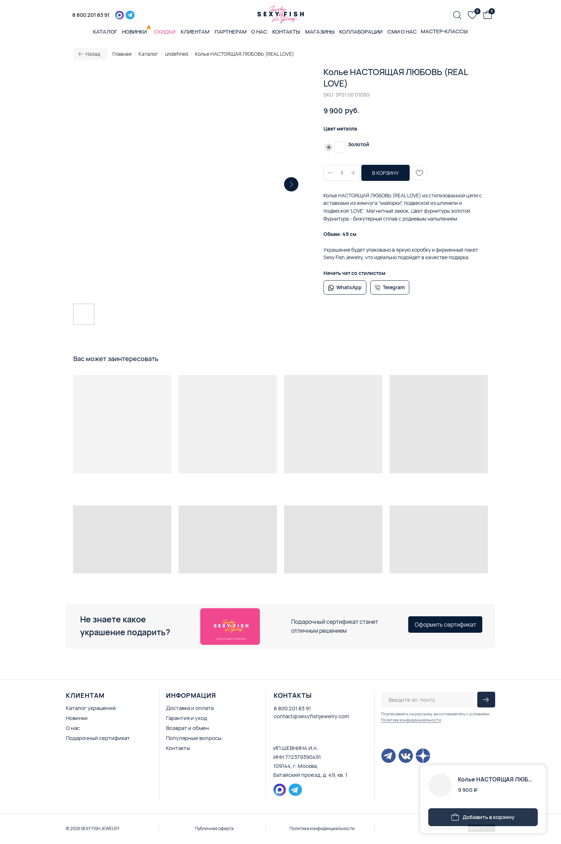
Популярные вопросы (193, 738)
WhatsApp (349, 287)
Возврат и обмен (187, 728)
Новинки (77, 718)
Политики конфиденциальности (411, 719)
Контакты (178, 748)
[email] (428, 699)
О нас (73, 728)
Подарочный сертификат (98, 738)
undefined (176, 53)
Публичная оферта (214, 828)
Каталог (148, 53)
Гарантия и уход (186, 718)
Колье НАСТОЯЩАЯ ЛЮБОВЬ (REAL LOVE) (244, 53)
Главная (122, 53)
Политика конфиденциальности (322, 828)
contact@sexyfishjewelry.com (311, 716)
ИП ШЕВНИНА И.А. (295, 748)
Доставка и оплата (190, 708)
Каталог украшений (91, 708)
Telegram (394, 287)
